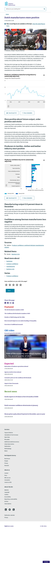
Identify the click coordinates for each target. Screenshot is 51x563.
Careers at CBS (7, 482)
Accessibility (7, 496)
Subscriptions (7, 503)
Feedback (46, 562)
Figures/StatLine (8, 432)
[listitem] (5, 303)
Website (6, 490)
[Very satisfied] (20, 284)
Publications (7, 446)
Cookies (6, 494)
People (6, 461)
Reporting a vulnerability (10, 499)
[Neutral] (13, 284)
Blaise (5, 451)
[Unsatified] (10, 284)
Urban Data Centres (9, 444)
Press (5, 475)
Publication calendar (9, 515)
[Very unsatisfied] (6, 284)
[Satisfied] (17, 284)
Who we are (7, 477)
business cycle (10, 269)
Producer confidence (12, 276)
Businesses (7, 458)
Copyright (6, 492)
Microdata (6, 439)
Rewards (6, 465)
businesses (9, 261)
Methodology (7, 448)
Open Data (7, 437)
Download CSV (12, 113)
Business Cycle (16, 254)
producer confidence (12, 264)
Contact (6, 473)
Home (7, 14)
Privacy (6, 463)
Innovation (7, 480)
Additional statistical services (11, 441)
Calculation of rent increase (11, 435)
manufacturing (10, 266)
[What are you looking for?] (25, 9)
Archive (6, 501)
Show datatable (27, 113)
